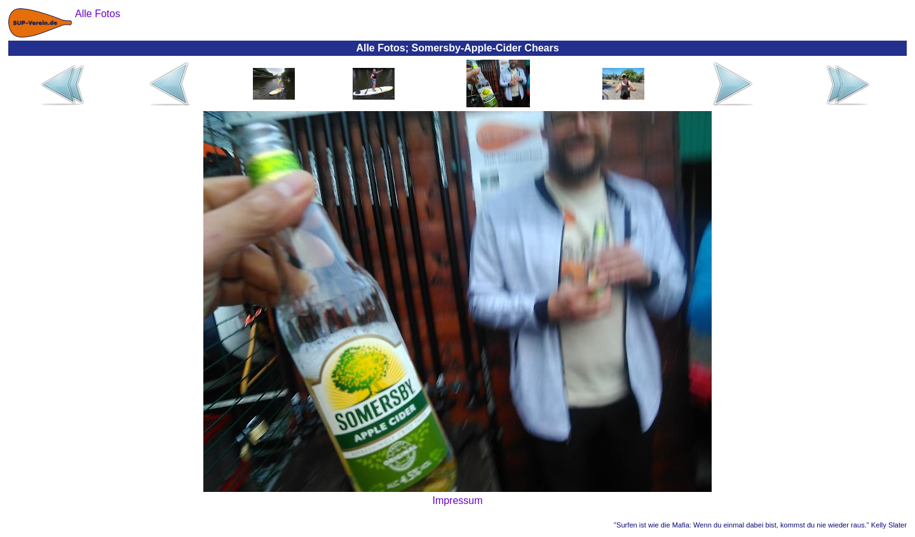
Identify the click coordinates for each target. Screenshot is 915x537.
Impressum (457, 500)
